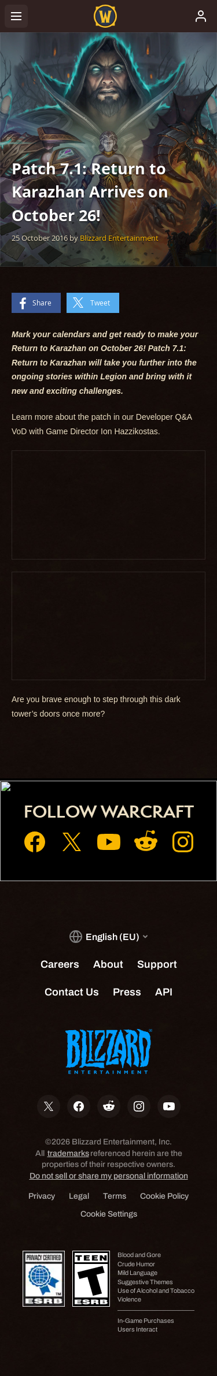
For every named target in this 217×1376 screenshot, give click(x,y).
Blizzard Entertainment (119, 238)
